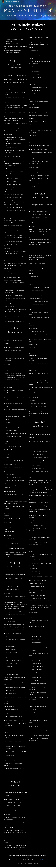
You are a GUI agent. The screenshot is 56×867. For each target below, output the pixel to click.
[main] (28, 27)
